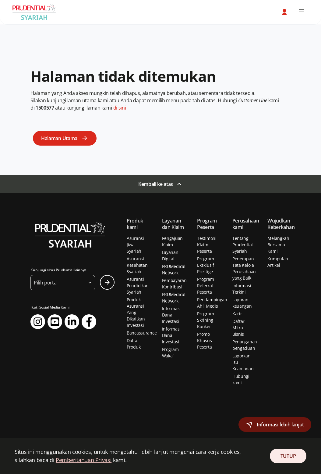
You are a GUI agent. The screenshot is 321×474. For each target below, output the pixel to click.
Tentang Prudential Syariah (242, 244)
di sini (119, 107)
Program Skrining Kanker (205, 320)
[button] (285, 12)
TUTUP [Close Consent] (288, 456)
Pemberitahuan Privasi (83, 460)
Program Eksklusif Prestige (205, 265)
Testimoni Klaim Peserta (206, 244)
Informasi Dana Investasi (171, 315)
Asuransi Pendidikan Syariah (138, 285)
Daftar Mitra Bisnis (238, 327)
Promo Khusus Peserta (204, 340)
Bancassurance (142, 333)
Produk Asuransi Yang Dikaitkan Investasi (136, 312)
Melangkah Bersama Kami (278, 244)
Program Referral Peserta (205, 285)
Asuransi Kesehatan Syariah (137, 265)
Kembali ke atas (155, 184)
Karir (237, 314)
